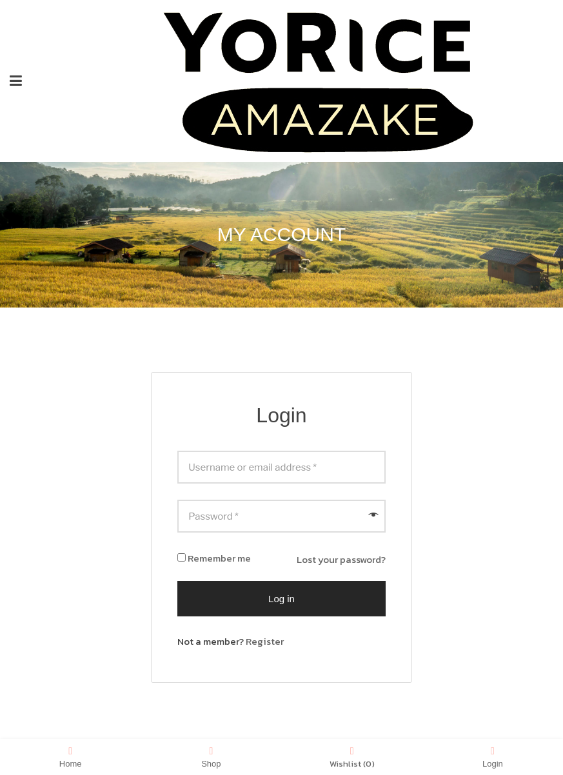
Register (265, 641)
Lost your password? (341, 559)
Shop (211, 757)
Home (70, 757)
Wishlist (352, 757)
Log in (281, 598)
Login (492, 757)
